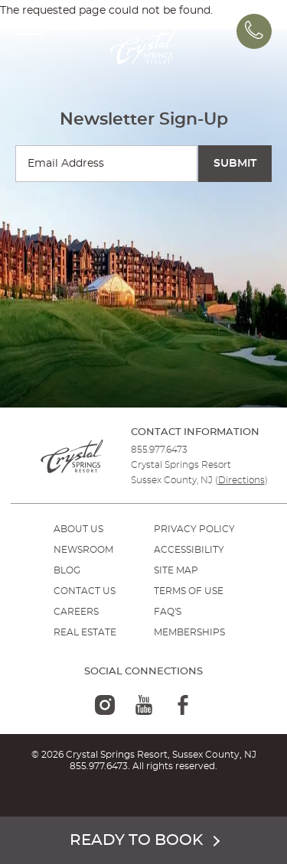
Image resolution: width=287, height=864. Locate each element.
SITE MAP (176, 570)
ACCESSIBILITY (189, 549)
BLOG (67, 570)
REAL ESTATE (85, 632)
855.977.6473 (159, 449)
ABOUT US (78, 529)
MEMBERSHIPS (189, 632)
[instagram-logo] (105, 705)
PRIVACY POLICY (194, 529)
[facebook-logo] (183, 705)
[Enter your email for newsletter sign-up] (106, 163)
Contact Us (85, 591)
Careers (76, 611)
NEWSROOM (83, 549)
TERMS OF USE (188, 591)
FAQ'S (167, 611)
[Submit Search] (235, 163)
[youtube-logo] (144, 705)
